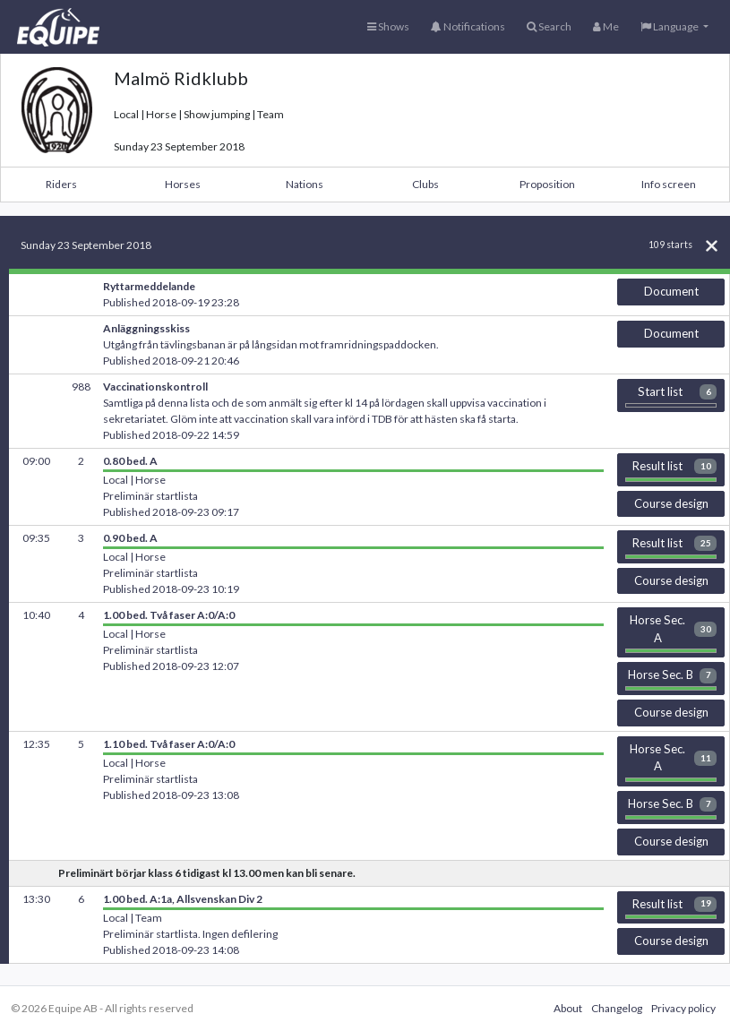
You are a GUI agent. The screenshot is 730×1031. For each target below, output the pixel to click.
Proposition (547, 184)
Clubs (425, 184)
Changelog (616, 1008)
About (568, 1008)
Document (671, 291)
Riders (61, 184)
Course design (671, 503)
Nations (304, 184)
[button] (674, 27)
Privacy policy (683, 1008)
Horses (183, 184)
